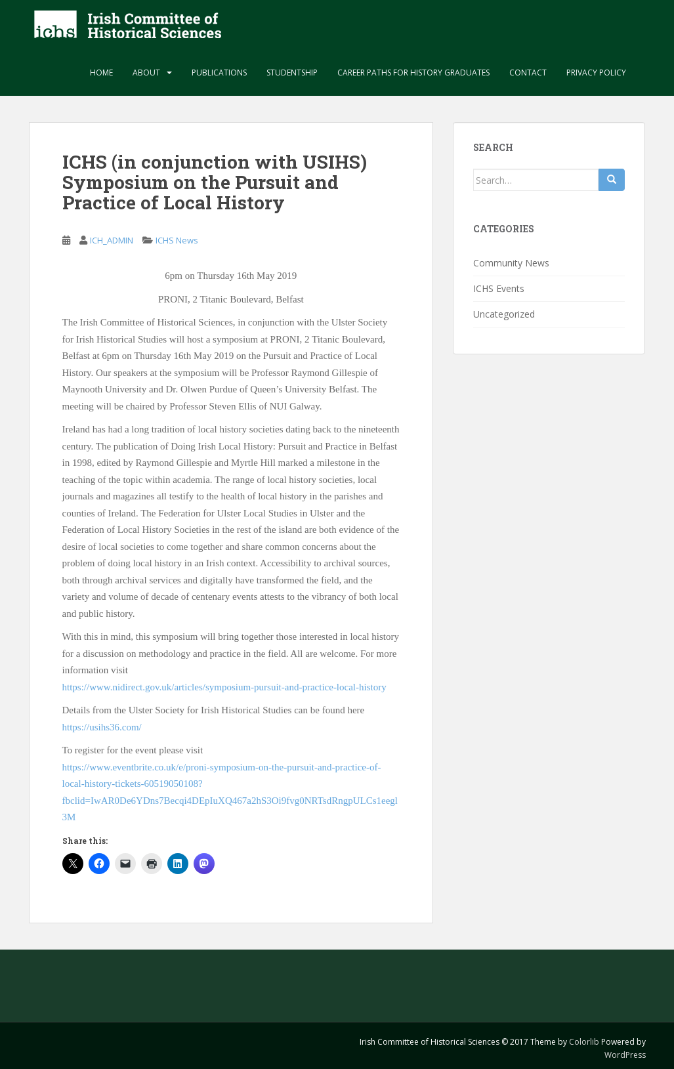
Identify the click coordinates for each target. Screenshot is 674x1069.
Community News (511, 263)
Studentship (292, 72)
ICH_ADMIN (111, 240)
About (146, 72)
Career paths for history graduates (413, 72)
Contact (528, 72)
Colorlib (584, 1041)
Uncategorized (504, 314)
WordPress (625, 1054)
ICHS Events (498, 288)
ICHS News (177, 240)
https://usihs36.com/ (102, 727)
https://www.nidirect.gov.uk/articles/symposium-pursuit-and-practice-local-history (224, 687)
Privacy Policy (596, 72)
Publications (219, 72)
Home (101, 72)
